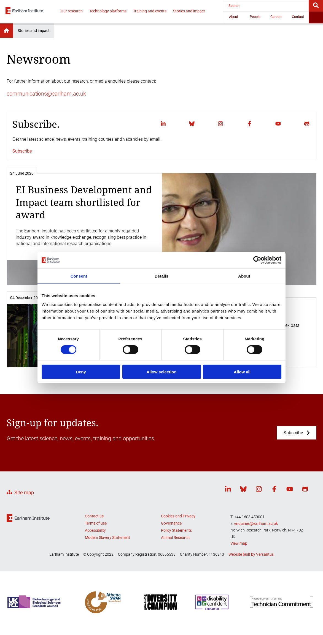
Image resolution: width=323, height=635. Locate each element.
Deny (81, 371)
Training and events (149, 11)
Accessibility (95, 530)
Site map (24, 492)
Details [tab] (161, 276)
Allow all (242, 371)
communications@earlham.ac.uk (46, 93)
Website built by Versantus (251, 554)
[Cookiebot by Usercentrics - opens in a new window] (257, 260)
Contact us (94, 516)
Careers (276, 17)
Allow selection (161, 371)
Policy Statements (176, 530)
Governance (171, 523)
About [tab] (244, 276)
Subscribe (22, 151)
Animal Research (175, 537)
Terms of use (96, 523)
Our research (72, 11)
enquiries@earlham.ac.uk (256, 523)
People (255, 17)
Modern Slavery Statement (107, 537)
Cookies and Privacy (178, 516)
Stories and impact (189, 11)
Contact (298, 17)
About (233, 17)
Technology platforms (107, 11)
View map (238, 543)
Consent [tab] (79, 276)
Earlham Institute (6, 30)
